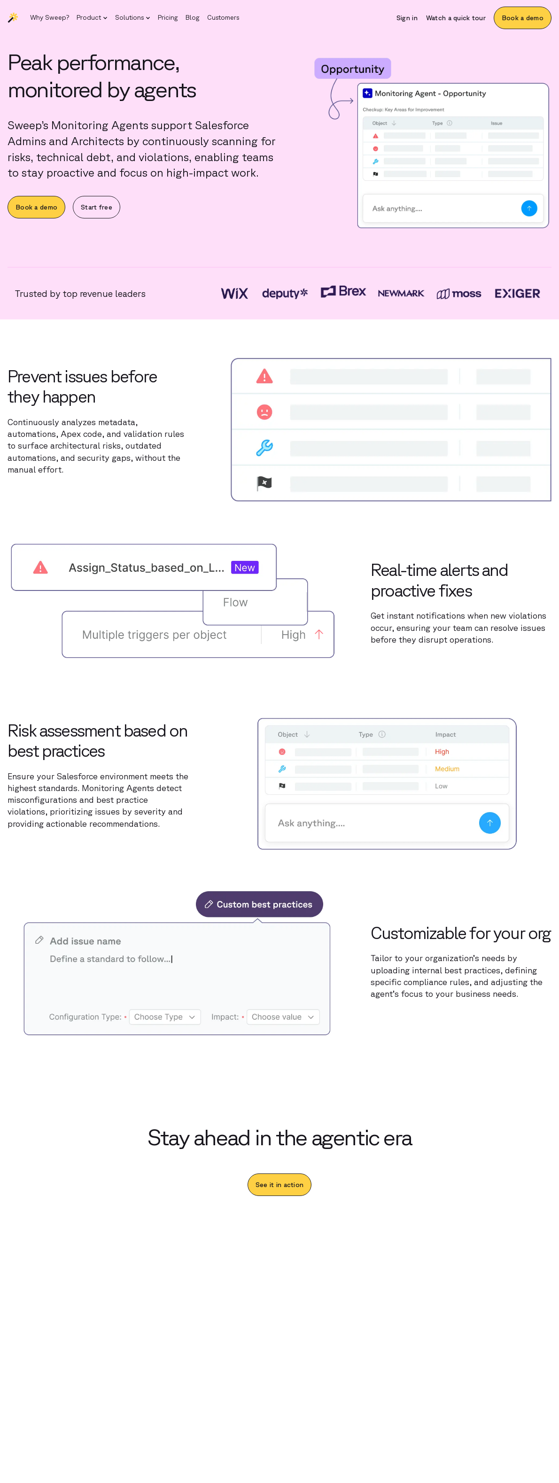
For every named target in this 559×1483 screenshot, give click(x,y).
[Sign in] (407, 18)
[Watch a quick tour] (456, 18)
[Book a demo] (522, 18)
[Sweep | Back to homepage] (13, 17)
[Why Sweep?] (49, 18)
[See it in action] (279, 1184)
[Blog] (193, 18)
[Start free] (96, 207)
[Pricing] (168, 18)
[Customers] (223, 18)
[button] (92, 18)
